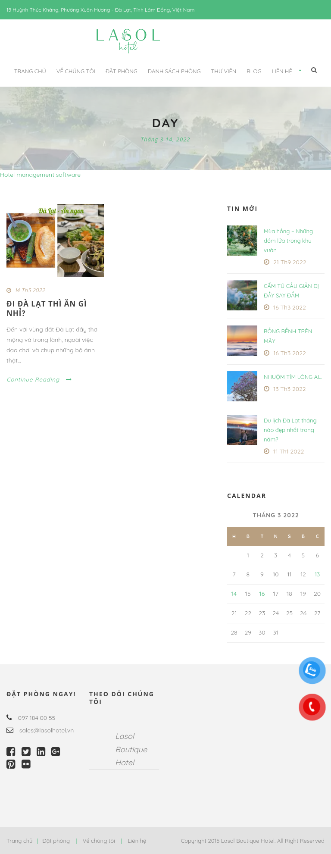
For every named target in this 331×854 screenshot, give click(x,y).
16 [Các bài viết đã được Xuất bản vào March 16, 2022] (262, 593)
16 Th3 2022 (289, 307)
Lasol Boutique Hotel (131, 749)
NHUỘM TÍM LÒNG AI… (293, 376)
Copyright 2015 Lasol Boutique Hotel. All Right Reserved (253, 840)
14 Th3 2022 (30, 290)
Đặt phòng (121, 71)
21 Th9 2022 (289, 262)
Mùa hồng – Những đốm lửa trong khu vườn (288, 240)
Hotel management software (40, 174)
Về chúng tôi (75, 71)
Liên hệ (282, 71)
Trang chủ (30, 71)
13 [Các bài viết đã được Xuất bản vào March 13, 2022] (317, 574)
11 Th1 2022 (288, 451)
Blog (254, 71)
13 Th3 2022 (289, 389)
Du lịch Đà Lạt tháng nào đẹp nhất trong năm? (290, 430)
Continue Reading (39, 379)
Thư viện (223, 71)
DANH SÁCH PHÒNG (174, 71)
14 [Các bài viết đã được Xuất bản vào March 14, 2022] (234, 593)
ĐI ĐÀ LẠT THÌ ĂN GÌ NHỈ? (46, 308)
